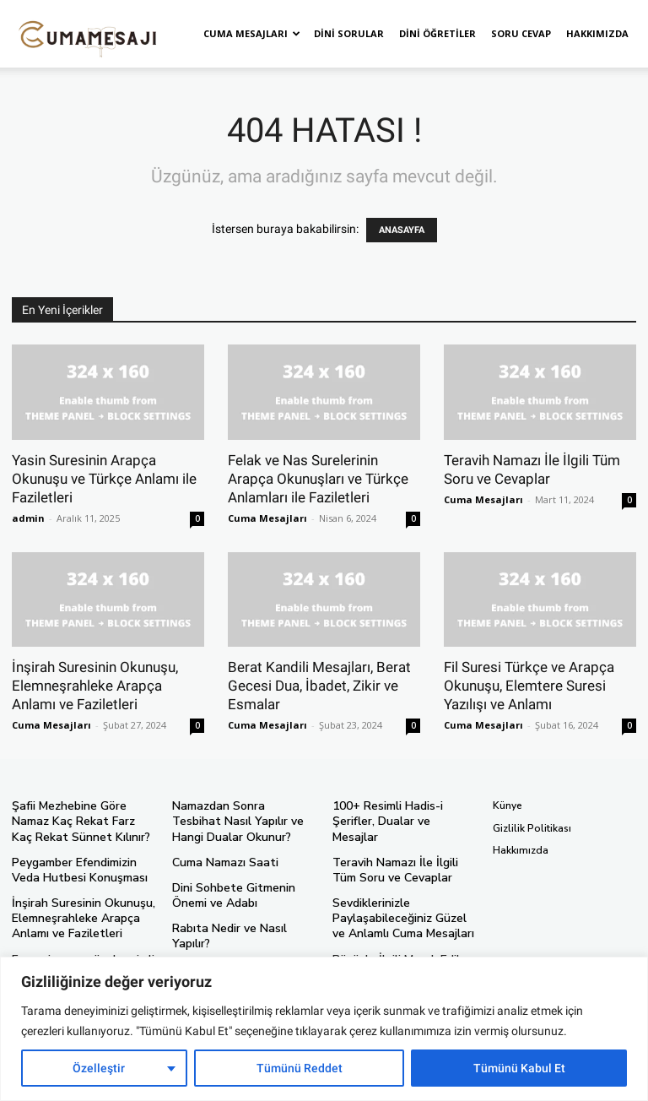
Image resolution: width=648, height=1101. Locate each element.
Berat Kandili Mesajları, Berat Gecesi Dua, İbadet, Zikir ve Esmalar (319, 686)
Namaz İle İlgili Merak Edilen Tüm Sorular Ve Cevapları (240, 952)
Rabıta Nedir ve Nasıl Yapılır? (241, 921)
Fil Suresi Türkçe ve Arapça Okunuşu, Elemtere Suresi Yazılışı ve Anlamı (529, 686)
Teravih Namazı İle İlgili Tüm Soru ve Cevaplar (400, 851)
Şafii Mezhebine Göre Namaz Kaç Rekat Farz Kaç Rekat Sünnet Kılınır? (80, 819)
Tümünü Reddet (299, 1068)
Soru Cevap (521, 33)
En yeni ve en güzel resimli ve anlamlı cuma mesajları (81, 954)
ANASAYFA (401, 230)
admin (28, 518)
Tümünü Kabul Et (519, 1068)
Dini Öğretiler (437, 33)
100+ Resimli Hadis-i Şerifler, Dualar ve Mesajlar (401, 813)
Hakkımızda (597, 33)
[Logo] (88, 34)
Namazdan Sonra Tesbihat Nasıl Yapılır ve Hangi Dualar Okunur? (240, 819)
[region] (324, 1029)
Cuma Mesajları (251, 33)
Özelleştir (99, 1068)
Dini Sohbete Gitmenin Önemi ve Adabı (243, 889)
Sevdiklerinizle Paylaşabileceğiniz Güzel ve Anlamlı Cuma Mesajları (399, 896)
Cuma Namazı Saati (219, 858)
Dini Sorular (349, 33)
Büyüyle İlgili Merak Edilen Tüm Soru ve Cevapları (395, 940)
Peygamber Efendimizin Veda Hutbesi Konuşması (82, 864)
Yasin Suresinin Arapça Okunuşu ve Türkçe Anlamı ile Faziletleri (104, 479)
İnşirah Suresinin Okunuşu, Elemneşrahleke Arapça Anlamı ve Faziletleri (95, 686)
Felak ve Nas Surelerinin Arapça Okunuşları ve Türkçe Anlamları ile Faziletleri (318, 479)
